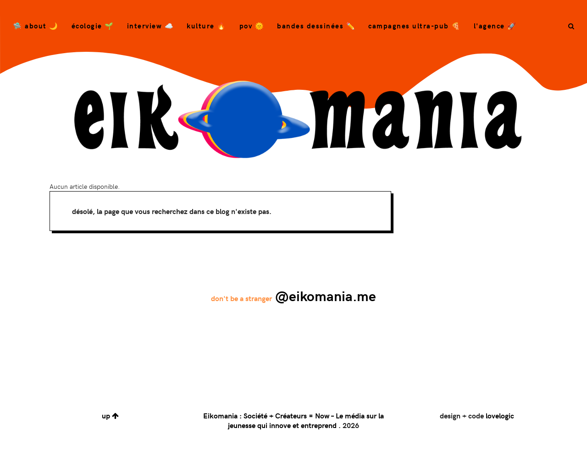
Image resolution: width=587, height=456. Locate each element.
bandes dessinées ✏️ (316, 25)
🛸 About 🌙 (36, 25)
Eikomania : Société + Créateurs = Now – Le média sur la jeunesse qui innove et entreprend (293, 420)
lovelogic (500, 415)
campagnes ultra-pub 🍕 (414, 25)
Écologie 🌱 (93, 25)
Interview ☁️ (150, 25)
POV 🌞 (252, 25)
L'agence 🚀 (495, 25)
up (110, 415)
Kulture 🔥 (207, 25)
